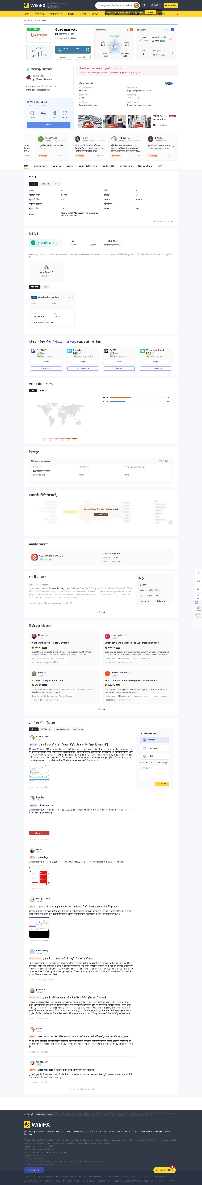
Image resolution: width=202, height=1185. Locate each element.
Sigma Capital (89, 1181)
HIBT (134, 1176)
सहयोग (166, 1131)
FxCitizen (143, 1176)
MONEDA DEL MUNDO (71, 1176)
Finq (58, 1181)
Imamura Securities (71, 1181)
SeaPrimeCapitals (111, 1176)
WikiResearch (147, 1131)
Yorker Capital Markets (48, 1176)
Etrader (126, 1176)
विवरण (46, 362)
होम (25, 20)
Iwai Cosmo (156, 1181)
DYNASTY (49, 1181)
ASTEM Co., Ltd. (104, 1181)
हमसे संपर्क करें (39, 1131)
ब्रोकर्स (30, 20)
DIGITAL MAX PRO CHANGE (136, 1181)
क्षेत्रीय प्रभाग (28, 1134)
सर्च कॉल (90, 1131)
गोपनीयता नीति (79, 1131)
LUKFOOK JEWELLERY (33, 1181)
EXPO (136, 1131)
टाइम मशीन (82, 57)
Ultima (26, 1176)
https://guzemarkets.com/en (139, 105)
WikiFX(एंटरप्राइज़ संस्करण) (104, 1131)
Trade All (118, 1181)
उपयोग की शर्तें (66, 1131)
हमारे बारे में (27, 1131)
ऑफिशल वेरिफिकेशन (124, 1131)
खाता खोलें (63, 57)
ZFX (34, 1176)
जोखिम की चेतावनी (53, 1131)
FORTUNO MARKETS (92, 1176)
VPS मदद (158, 1131)
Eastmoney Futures (158, 1176)
